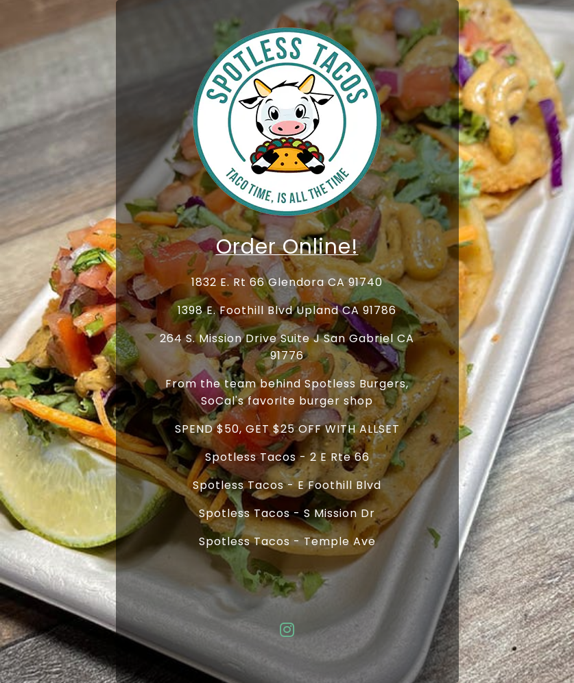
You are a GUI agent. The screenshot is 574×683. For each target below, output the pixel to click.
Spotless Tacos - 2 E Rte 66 (287, 457)
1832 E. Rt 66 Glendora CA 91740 (287, 282)
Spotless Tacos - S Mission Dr (287, 513)
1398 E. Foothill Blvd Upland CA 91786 (287, 310)
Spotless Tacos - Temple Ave (287, 541)
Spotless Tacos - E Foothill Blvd (287, 485)
